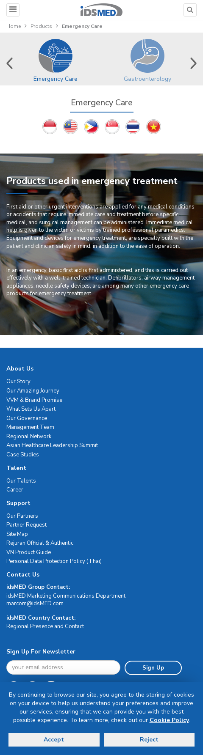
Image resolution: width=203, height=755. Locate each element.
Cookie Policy (169, 720)
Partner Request (26, 525)
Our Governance (26, 418)
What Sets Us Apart (31, 409)
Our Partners (22, 516)
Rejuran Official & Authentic (39, 543)
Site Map (17, 534)
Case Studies (22, 454)
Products (41, 26)
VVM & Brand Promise (34, 400)
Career (14, 490)
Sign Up (153, 668)
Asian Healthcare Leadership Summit (52, 445)
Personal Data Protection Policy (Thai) (54, 561)
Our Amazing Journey (32, 391)
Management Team (30, 427)
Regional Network (28, 436)
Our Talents (21, 481)
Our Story (18, 381)
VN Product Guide (28, 552)
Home (13, 26)
